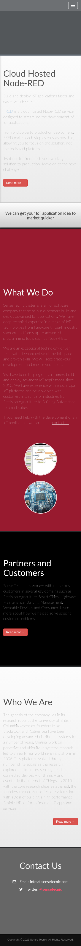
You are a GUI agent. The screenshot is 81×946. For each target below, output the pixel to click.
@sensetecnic (50, 889)
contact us (60, 422)
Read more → (15, 183)
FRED (8, 111)
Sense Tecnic (38, 939)
